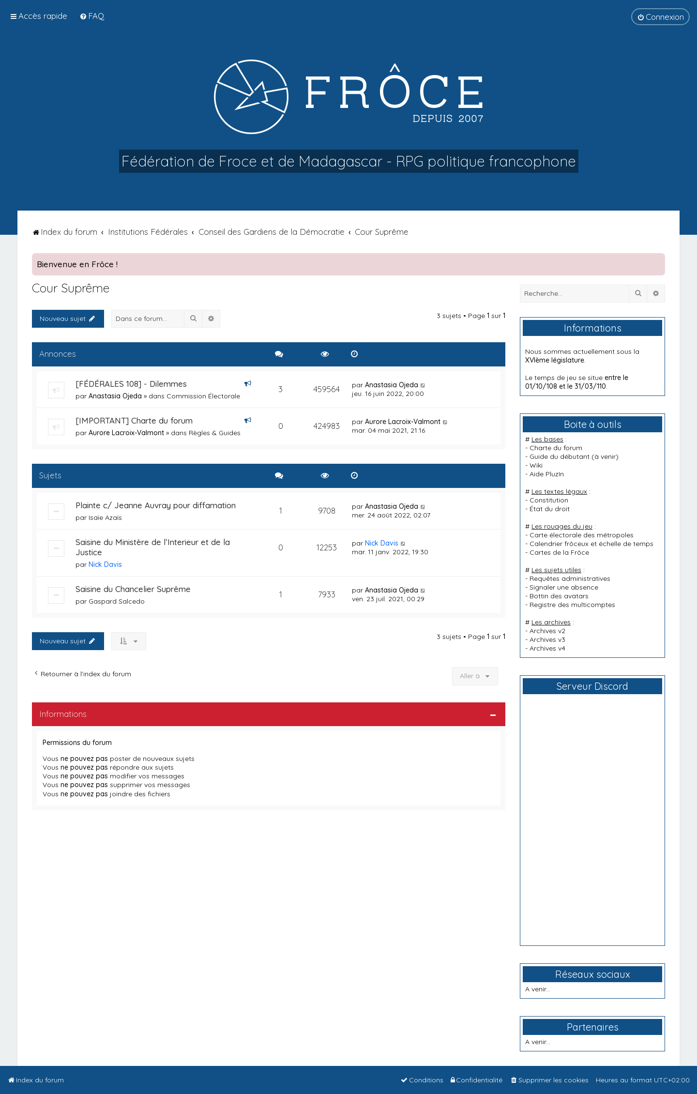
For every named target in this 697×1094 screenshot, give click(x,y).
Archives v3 (547, 639)
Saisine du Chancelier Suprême (133, 589)
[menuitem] (91, 15)
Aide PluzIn (547, 474)
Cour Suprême (70, 287)
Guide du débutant (560, 456)
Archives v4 (547, 648)
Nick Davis (105, 564)
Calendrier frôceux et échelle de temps (591, 543)
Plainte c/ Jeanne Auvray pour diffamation (156, 505)
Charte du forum (556, 447)
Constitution (549, 500)
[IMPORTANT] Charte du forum (134, 420)
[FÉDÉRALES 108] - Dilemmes (131, 384)
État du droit (550, 508)
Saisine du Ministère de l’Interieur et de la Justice (153, 547)
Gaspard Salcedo (117, 601)
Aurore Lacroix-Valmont (126, 432)
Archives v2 (547, 630)
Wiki (536, 465)
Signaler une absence (564, 587)
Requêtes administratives (570, 578)
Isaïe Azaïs (105, 517)
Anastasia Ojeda (115, 396)
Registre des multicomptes (572, 604)
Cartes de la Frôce (559, 552)
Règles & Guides (215, 432)
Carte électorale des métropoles (582, 535)
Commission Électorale (203, 396)
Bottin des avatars (559, 596)
